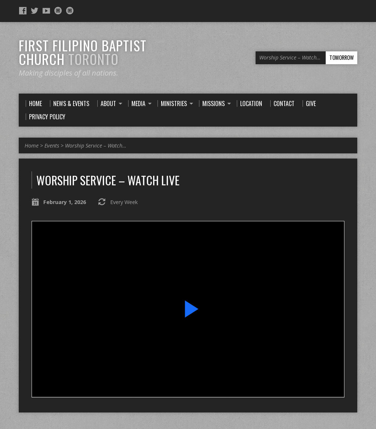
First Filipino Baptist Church (83, 52)
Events (51, 145)
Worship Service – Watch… (95, 145)
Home (32, 145)
